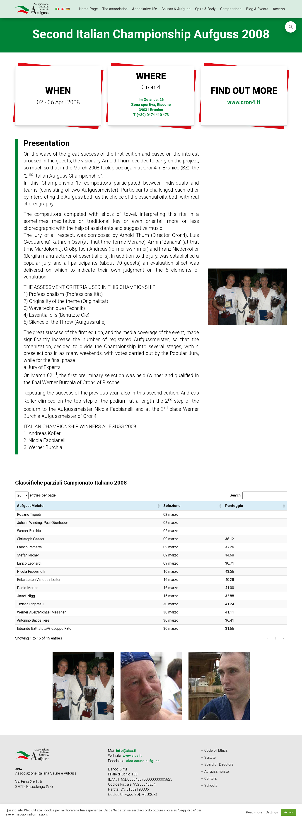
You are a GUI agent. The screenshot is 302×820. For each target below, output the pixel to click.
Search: (235, 495)
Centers (210, 778)
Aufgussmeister (217, 771)
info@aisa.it (126, 751)
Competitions (231, 9)
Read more (254, 812)
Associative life (144, 9)
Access (279, 9)
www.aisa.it (132, 755)
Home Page (88, 9)
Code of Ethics (216, 750)
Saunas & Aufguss (176, 9)
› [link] (283, 638)
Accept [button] (289, 812)
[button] (158, 506)
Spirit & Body (205, 9)
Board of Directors (219, 764)
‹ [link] (267, 638)
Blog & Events (257, 9)
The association (115, 9)
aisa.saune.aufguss (142, 761)
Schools (210, 785)
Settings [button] (272, 812)
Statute (210, 757)
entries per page (43, 495)
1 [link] (276, 638)
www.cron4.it (244, 102)
